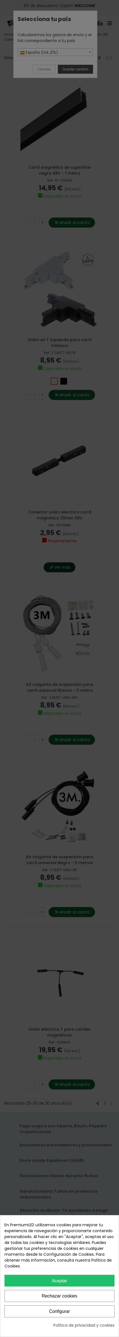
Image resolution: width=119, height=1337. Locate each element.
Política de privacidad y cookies (84, 1325)
